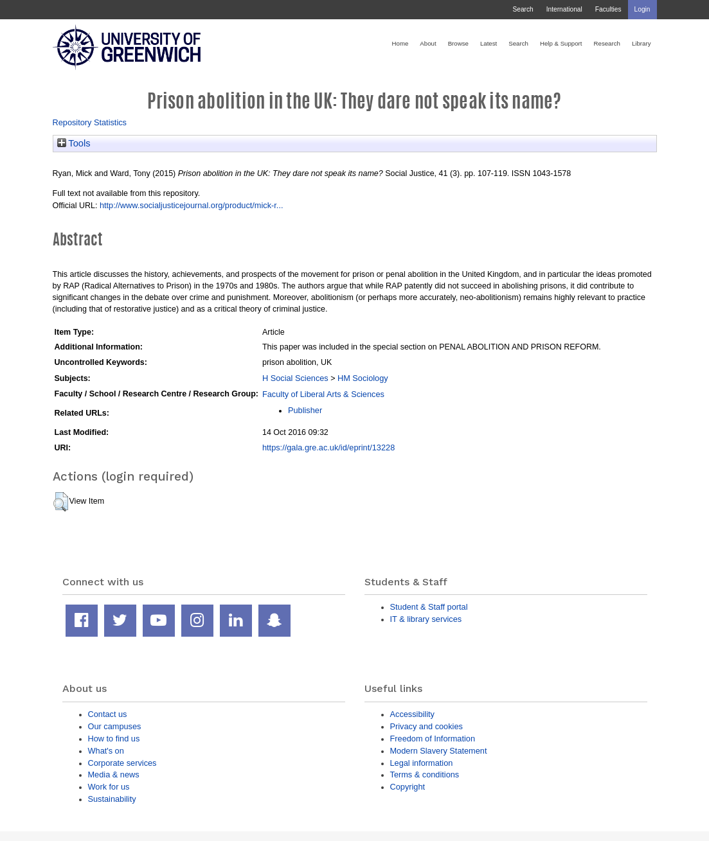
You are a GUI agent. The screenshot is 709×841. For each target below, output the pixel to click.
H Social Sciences (295, 378)
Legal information (421, 763)
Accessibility (412, 714)
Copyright (408, 787)
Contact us (107, 714)
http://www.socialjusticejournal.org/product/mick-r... (191, 205)
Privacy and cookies (426, 726)
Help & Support (561, 43)
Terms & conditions (425, 774)
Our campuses (114, 726)
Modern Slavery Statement (438, 751)
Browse (458, 43)
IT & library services (426, 619)
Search (522, 9)
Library (641, 43)
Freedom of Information (433, 738)
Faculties (608, 9)
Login (642, 9)
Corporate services (122, 763)
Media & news (113, 774)
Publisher (305, 410)
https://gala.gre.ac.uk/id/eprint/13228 (328, 447)
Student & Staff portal (429, 607)
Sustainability (112, 799)
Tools (74, 143)
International (564, 9)
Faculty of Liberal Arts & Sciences (323, 394)
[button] (60, 501)
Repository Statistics (90, 122)
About (428, 43)
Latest (488, 43)
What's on (106, 751)
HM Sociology (362, 378)
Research (607, 43)
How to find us (114, 738)
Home (400, 43)
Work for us (109, 787)
